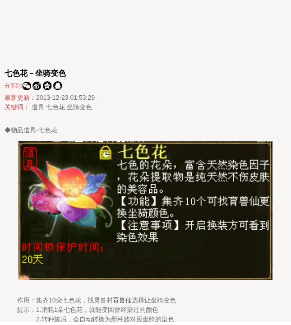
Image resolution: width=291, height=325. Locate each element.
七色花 (55, 107)
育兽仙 (122, 300)
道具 (38, 107)
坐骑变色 (79, 107)
